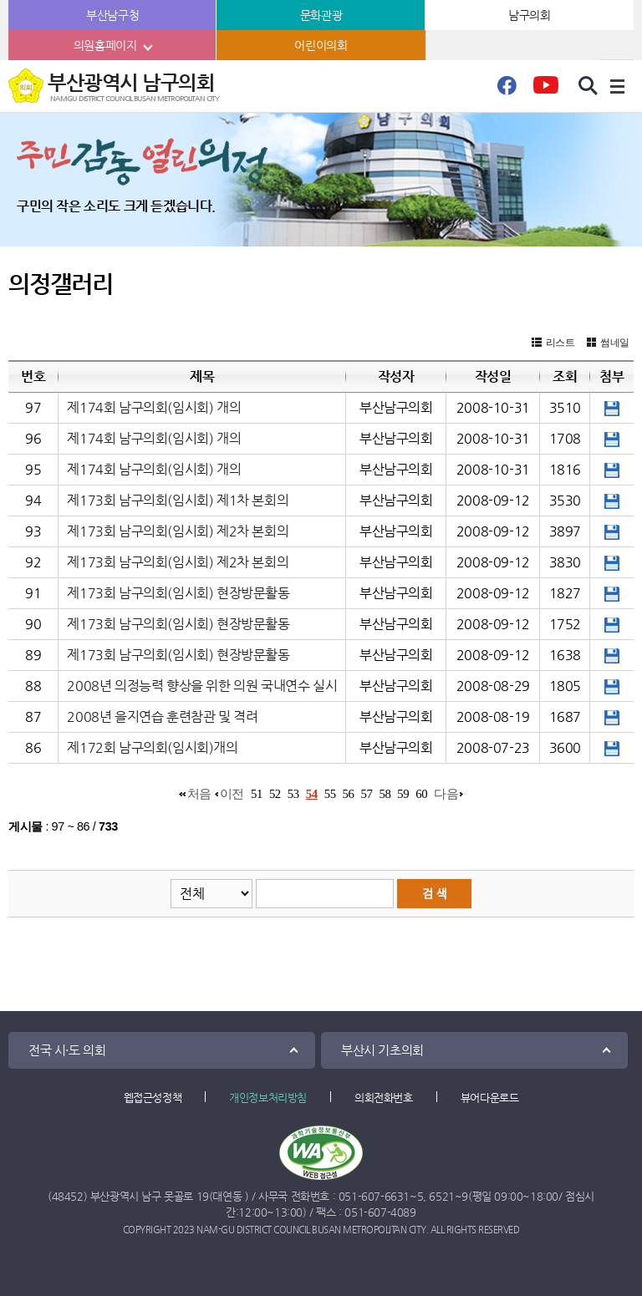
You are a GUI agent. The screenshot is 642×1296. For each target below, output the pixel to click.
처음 (199, 793)
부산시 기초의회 (382, 1050)
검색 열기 (588, 86)
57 (367, 793)
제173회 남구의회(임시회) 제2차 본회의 (177, 531)
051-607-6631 (374, 1196)
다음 (446, 793)
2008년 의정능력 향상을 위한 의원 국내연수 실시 (202, 686)
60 (421, 793)
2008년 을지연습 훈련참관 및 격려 (162, 716)
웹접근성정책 (153, 1097)
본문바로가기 (0, 0)
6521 (441, 1196)
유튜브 (545, 90)
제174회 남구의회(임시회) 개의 (154, 407)
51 (256, 793)
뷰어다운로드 (490, 1097)
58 (384, 793)
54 (312, 793)
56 (348, 793)
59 (403, 793)
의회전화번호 (383, 1097)
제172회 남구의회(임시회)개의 (152, 747)
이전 (232, 793)
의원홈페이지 (105, 45)
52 (275, 793)
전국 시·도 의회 (66, 1050)
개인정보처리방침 (268, 1097)
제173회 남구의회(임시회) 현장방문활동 (178, 593)
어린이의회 (320, 45)
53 (293, 793)
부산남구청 (112, 15)
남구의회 (529, 15)
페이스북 (507, 90)
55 (330, 793)
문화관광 (321, 15)
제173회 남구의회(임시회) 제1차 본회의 (177, 500)
